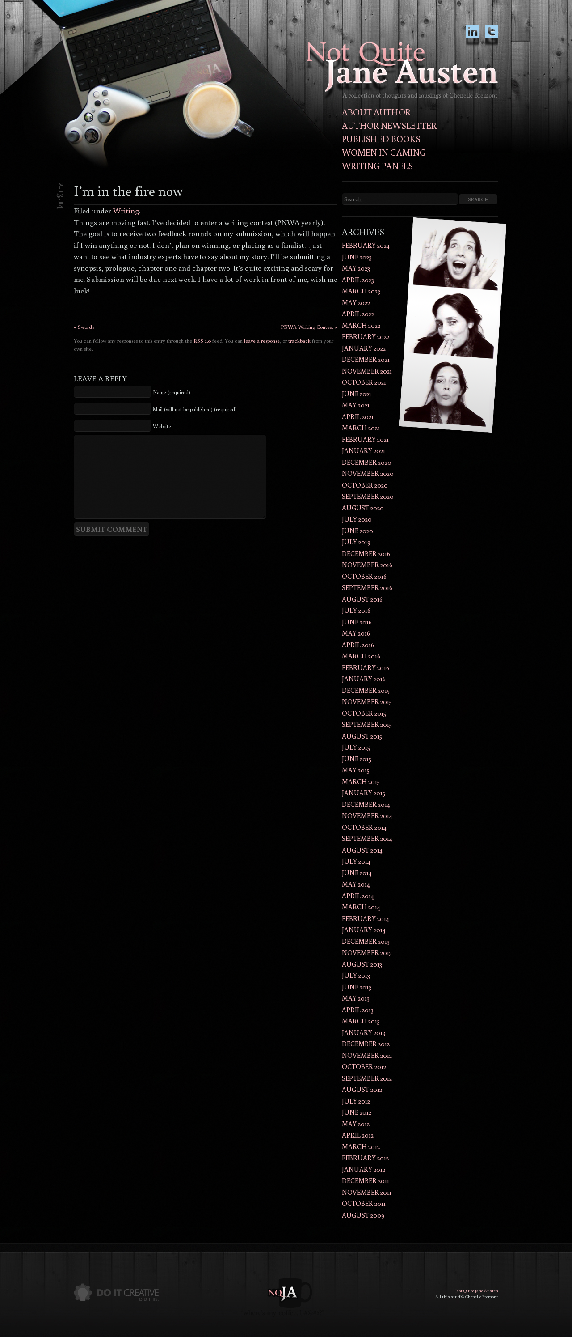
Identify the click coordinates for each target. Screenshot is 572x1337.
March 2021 (361, 428)
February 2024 (366, 245)
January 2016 (364, 679)
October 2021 (364, 382)
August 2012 (362, 1089)
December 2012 (366, 1044)
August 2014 (362, 850)
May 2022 (356, 302)
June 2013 (356, 987)
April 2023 (358, 280)
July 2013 (356, 975)
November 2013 (367, 952)
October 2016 (364, 576)
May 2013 (356, 998)
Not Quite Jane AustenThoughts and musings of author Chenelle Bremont (402, 70)
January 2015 (363, 793)
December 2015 (366, 690)
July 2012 (356, 1101)
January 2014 (364, 929)
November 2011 (366, 1192)
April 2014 (358, 895)
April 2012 (358, 1135)
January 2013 (363, 1032)
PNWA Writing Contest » (309, 326)
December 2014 (366, 804)
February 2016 (365, 667)
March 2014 (361, 907)
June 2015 (356, 759)
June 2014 (357, 873)
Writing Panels (377, 165)
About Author (376, 112)
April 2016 (358, 645)
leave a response (262, 340)
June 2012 (356, 1112)
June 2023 (357, 257)
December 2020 (366, 462)
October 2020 (365, 485)
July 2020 (357, 519)
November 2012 (367, 1055)
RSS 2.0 (202, 340)
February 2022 (365, 336)
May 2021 (356, 405)
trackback (299, 340)
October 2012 (364, 1066)
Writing (126, 210)
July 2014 (356, 861)
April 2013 (358, 1010)
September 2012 (367, 1078)
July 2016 (356, 610)
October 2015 (364, 713)
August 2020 (363, 508)
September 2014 (367, 838)
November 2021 (367, 371)
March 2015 (361, 781)
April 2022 (358, 314)
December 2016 (366, 553)
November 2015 (367, 701)
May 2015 (356, 770)
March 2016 (361, 656)
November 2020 (368, 473)
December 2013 (366, 941)
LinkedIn (472, 36)
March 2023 (361, 291)
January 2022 (364, 348)
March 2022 (361, 325)
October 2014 (364, 827)
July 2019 (356, 542)
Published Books (381, 138)
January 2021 (363, 450)
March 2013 (361, 1021)
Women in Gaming (384, 152)
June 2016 (357, 622)
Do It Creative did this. (116, 1292)
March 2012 (361, 1146)
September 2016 (367, 587)
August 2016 (362, 599)
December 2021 (366, 359)
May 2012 (356, 1124)
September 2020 (368, 496)
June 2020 (357, 530)
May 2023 (356, 268)
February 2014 (365, 918)
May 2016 (356, 633)
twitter (491, 36)
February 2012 (365, 1158)
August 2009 (363, 1215)
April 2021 (358, 416)
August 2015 (362, 736)
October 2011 (364, 1203)
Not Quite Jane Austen (476, 1291)
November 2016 (367, 564)
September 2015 (367, 724)
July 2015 (356, 747)
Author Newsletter (389, 125)
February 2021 (365, 439)
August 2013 (362, 964)
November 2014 (367, 815)
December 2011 (365, 1180)
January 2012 (363, 1169)
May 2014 (356, 884)
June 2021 (356, 394)
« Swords (84, 326)
